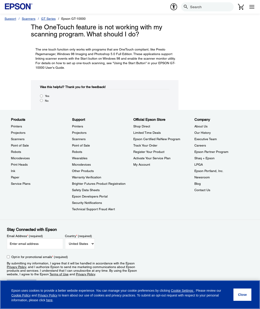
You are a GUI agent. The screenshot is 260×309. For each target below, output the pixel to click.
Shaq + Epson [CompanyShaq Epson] (204, 158)
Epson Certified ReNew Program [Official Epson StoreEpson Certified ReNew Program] (156, 139)
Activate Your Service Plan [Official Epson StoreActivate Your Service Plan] (152, 158)
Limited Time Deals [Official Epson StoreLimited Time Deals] (147, 132)
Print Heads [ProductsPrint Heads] (19, 164)
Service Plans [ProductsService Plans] (20, 183)
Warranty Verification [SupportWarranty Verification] (86, 177)
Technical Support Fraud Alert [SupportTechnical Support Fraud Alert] (93, 209)
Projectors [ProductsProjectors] (18, 132)
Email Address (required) (25, 236)
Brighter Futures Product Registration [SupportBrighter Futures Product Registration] (99, 183)
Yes (47, 96)
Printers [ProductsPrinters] (16, 126)
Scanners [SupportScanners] (79, 139)
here (49, 300)
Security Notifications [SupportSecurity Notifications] (87, 203)
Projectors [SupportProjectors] (79, 132)
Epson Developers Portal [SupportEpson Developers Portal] (90, 196)
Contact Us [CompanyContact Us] (202, 190)
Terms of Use (59, 274)
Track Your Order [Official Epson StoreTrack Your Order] (145, 145)
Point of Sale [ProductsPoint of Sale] (20, 145)
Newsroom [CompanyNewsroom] (202, 177)
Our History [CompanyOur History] (202, 132)
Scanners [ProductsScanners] (18, 139)
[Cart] (241, 6)
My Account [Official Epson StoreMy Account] (141, 164)
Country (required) (78, 236)
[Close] (242, 295)
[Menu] (251, 6)
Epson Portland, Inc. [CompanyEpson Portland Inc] (208, 171)
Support (10, 18)
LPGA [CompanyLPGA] (198, 164)
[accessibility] (173, 6)
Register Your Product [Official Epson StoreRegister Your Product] (148, 152)
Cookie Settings (182, 290)
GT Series (48, 18)
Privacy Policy (16, 267)
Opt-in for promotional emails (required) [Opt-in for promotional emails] (39, 257)
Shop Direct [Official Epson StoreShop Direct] (141, 126)
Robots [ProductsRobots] (16, 152)
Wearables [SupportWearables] (79, 158)
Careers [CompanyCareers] (200, 145)
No (47, 100)
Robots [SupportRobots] (77, 152)
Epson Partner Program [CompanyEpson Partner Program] (211, 152)
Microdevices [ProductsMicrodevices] (20, 158)
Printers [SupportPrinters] (77, 126)
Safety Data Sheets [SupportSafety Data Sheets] (86, 190)
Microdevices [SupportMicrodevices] (81, 164)
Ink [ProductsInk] (13, 171)
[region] (130, 294)
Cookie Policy (21, 295)
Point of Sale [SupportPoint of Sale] (81, 145)
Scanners (28, 18)
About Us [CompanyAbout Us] (201, 126)
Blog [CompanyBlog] (197, 183)
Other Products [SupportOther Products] (83, 171)
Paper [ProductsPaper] (15, 177)
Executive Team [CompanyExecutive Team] (205, 139)
